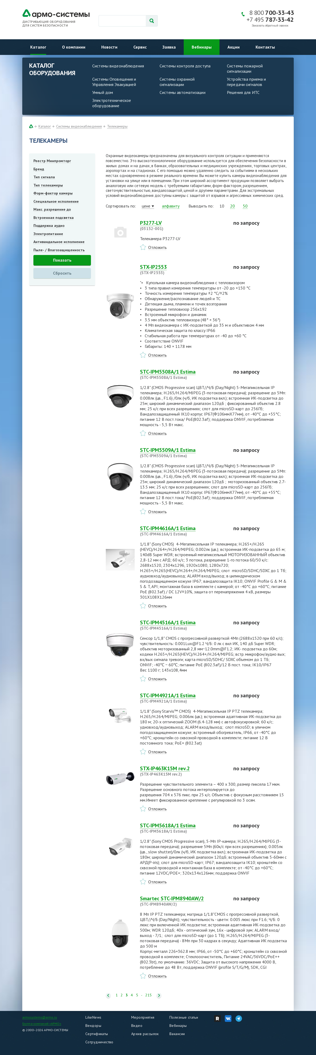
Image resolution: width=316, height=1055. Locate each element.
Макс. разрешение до (52, 209)
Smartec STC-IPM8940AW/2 (183, 901)
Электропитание (48, 233)
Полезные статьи (183, 1017)
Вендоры (93, 1025)
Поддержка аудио (48, 225)
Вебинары (202, 47)
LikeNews (93, 1017)
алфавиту (170, 206)
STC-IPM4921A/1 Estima (183, 698)
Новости (109, 47)
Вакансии (177, 1033)
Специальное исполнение (56, 201)
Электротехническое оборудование (111, 103)
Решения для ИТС (243, 92)
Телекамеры (117, 126)
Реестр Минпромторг (52, 160)
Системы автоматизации (182, 92)
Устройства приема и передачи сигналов (246, 81)
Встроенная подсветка (53, 217)
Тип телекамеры (48, 185)
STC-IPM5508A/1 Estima (183, 374)
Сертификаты (96, 1033)
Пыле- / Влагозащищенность (59, 250)
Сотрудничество (99, 1042)
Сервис (140, 47)
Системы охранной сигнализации (177, 81)
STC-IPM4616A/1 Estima (183, 531)
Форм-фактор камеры (53, 193)
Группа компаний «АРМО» (41, 1024)
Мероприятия (143, 1017)
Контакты (265, 47)
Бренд (38, 169)
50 (245, 206)
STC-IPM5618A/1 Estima (183, 828)
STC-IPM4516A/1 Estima (183, 625)
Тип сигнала (44, 177)
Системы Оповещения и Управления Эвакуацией (114, 81)
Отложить (157, 247)
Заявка (169, 47)
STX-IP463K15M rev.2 (183, 771)
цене (146, 206)
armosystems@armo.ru (39, 1017)
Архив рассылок (145, 1033)
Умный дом (102, 92)
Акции (233, 47)
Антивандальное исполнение (59, 241)
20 (232, 206)
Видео (136, 1025)
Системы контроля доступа (185, 65)
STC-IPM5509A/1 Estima (183, 453)
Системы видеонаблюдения (118, 65)
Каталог (38, 47)
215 (148, 995)
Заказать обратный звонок (270, 25)
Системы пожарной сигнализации (245, 68)
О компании (73, 47)
